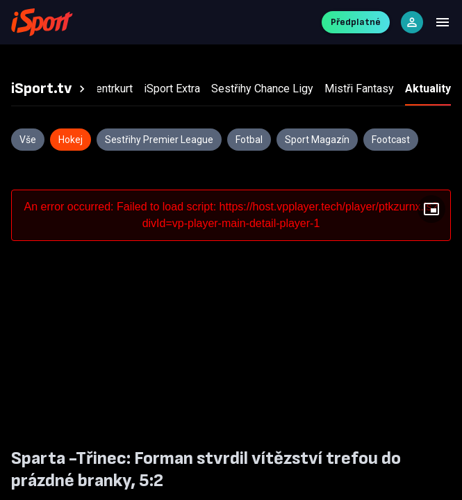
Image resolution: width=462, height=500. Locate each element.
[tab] (50, 89)
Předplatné (356, 22)
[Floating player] (431, 209)
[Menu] (442, 22)
